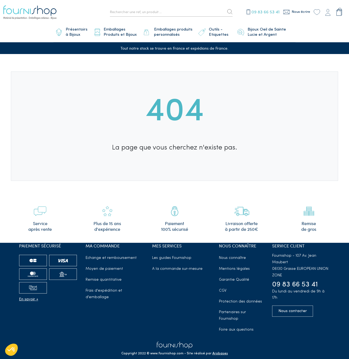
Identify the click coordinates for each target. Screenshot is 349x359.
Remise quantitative (104, 278)
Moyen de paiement (104, 267)
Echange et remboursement (111, 256)
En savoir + (28, 296)
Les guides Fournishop (171, 256)
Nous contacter (292, 309)
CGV (223, 288)
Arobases (220, 351)
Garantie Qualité (234, 278)
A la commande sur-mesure (177, 267)
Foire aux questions (236, 327)
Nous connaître (232, 256)
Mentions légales (234, 267)
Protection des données (240, 299)
